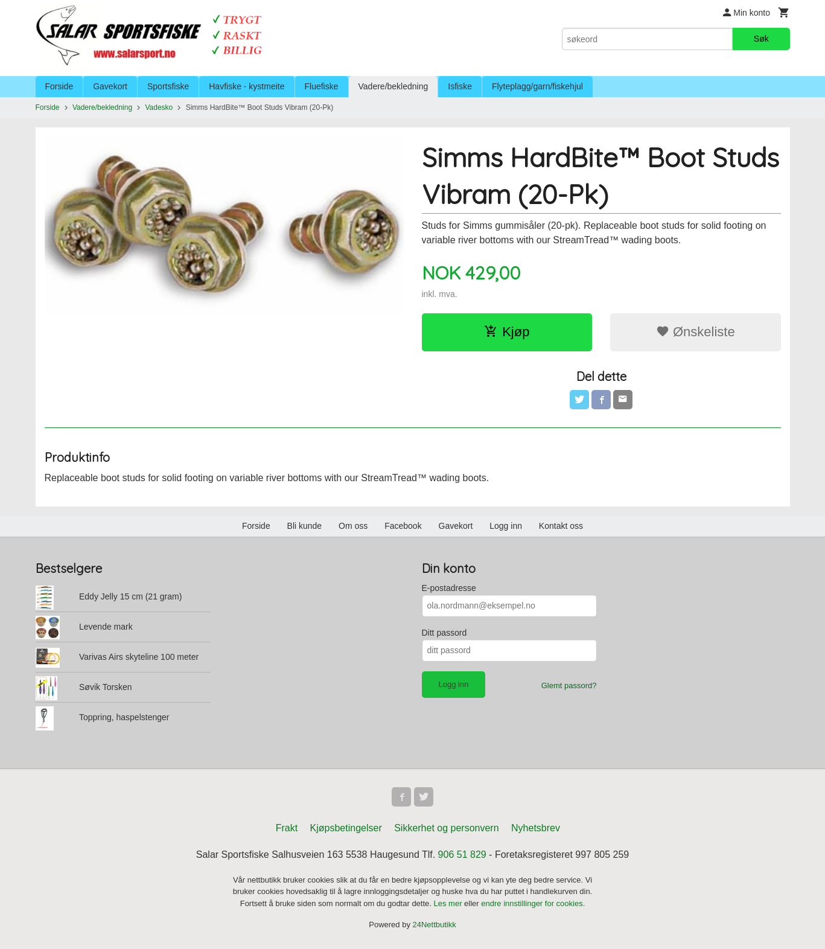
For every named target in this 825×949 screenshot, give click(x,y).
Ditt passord (444, 632)
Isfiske (460, 86)
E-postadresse (449, 588)
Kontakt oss (561, 526)
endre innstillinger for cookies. (533, 903)
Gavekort (110, 86)
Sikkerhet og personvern (446, 828)
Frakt (287, 828)
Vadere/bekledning (393, 86)
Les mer (449, 903)
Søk (761, 38)
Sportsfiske (168, 86)
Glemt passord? (569, 685)
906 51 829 (462, 854)
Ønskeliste (695, 331)
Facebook (402, 526)
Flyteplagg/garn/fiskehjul (537, 86)
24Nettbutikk (434, 924)
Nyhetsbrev (535, 828)
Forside (59, 86)
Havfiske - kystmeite (246, 86)
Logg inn (505, 526)
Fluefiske (322, 86)
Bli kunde (304, 526)
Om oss (353, 526)
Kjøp (506, 331)
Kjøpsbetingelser (346, 828)
